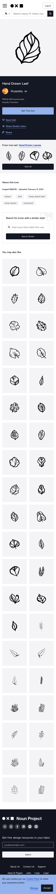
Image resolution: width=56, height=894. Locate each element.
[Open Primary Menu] (5, 6)
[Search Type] (7, 14)
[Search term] (29, 14)
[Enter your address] (28, 845)
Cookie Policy (33, 879)
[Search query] (28, 227)
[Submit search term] (50, 14)
